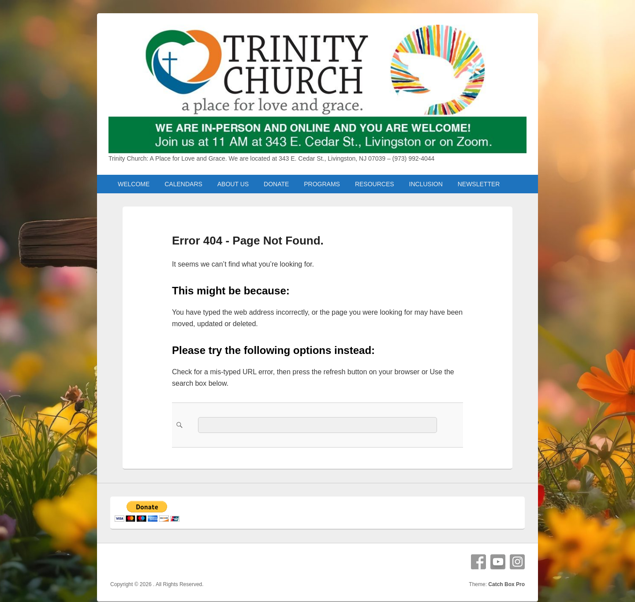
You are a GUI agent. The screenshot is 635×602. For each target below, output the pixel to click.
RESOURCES (374, 184)
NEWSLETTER (479, 184)
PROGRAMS (322, 184)
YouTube (497, 561)
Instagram (517, 561)
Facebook (478, 561)
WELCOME (133, 184)
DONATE (276, 184)
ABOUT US (233, 184)
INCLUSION (426, 184)
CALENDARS (183, 184)
